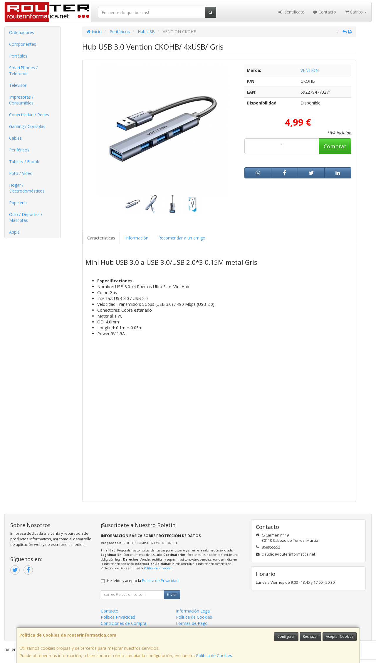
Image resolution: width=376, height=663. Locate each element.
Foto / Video (21, 173)
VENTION (310, 70)
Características (101, 238)
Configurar (286, 636)
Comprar (335, 146)
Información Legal (193, 611)
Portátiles (18, 56)
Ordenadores (21, 32)
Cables (15, 138)
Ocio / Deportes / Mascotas (25, 217)
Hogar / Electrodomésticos (27, 188)
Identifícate (291, 12)
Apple (14, 232)
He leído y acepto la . (143, 580)
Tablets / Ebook (24, 161)
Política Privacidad (118, 617)
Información (136, 238)
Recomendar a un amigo (181, 238)
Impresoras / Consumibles (21, 100)
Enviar (172, 594)
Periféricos (19, 150)
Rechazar (310, 636)
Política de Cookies (214, 655)
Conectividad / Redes (29, 114)
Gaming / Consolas (27, 126)
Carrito (356, 12)
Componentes (22, 44)
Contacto (324, 12)
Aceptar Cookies (339, 636)
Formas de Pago (192, 623)
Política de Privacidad (158, 568)
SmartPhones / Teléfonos (23, 70)
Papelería (18, 202)
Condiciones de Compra (123, 623)
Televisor (17, 85)
